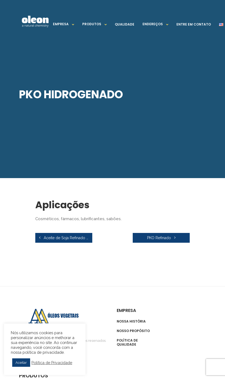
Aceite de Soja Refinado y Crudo (65, 238)
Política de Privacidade (51, 362)
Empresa (61, 24)
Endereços (152, 24)
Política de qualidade (127, 342)
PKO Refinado (161, 238)
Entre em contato (193, 24)
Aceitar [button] (21, 363)
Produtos (91, 24)
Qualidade (124, 24)
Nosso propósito (133, 331)
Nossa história (131, 321)
